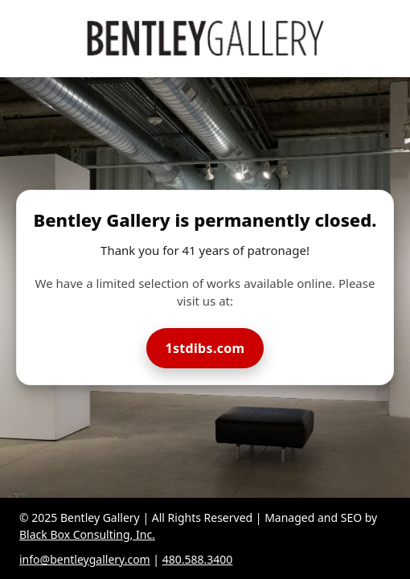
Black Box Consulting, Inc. (87, 534)
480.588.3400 (197, 559)
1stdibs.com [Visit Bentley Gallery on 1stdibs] (204, 348)
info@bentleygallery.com (84, 559)
